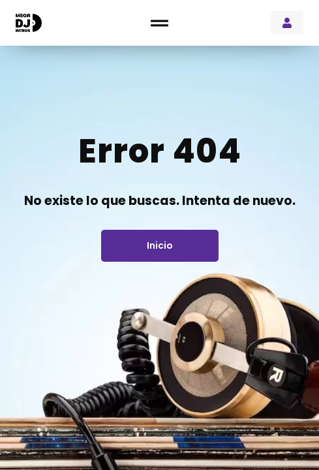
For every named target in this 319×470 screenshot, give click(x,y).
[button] (159, 23)
